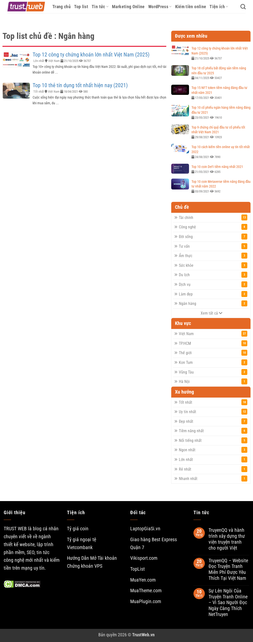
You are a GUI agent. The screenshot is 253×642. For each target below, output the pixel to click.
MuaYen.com (143, 580)
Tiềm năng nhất (213, 431)
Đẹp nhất (213, 421)
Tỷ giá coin (77, 529)
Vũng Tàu (213, 372)
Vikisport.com (143, 558)
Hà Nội (213, 381)
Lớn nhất (38, 61)
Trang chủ (61, 6)
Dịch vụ (213, 284)
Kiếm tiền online (190, 6)
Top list (81, 6)
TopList (137, 569)
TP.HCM (213, 343)
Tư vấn (213, 246)
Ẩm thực (213, 256)
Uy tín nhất (213, 412)
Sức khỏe (213, 265)
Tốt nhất (38, 91)
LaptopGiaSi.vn (145, 529)
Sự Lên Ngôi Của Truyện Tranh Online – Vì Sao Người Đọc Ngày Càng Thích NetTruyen (228, 602)
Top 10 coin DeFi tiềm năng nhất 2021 (217, 167)
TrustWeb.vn (143, 634)
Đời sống (213, 237)
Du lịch (213, 275)
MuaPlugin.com (145, 601)
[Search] (243, 6)
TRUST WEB (15, 529)
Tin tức (100, 6)
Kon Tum (213, 362)
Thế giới (213, 353)
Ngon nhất (213, 450)
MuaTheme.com (146, 590)
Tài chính (213, 217)
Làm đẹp (213, 294)
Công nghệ (213, 227)
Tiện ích (219, 6)
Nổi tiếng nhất (213, 440)
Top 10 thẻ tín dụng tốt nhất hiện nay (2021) (80, 85)
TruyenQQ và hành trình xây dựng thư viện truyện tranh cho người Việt (227, 539)
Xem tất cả (211, 313)
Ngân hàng (213, 303)
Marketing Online (128, 6)
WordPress (160, 6)
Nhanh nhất (213, 479)
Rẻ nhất (213, 469)
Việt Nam (54, 61)
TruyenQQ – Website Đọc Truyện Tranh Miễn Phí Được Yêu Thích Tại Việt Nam (228, 569)
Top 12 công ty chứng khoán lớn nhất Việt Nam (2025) (91, 55)
